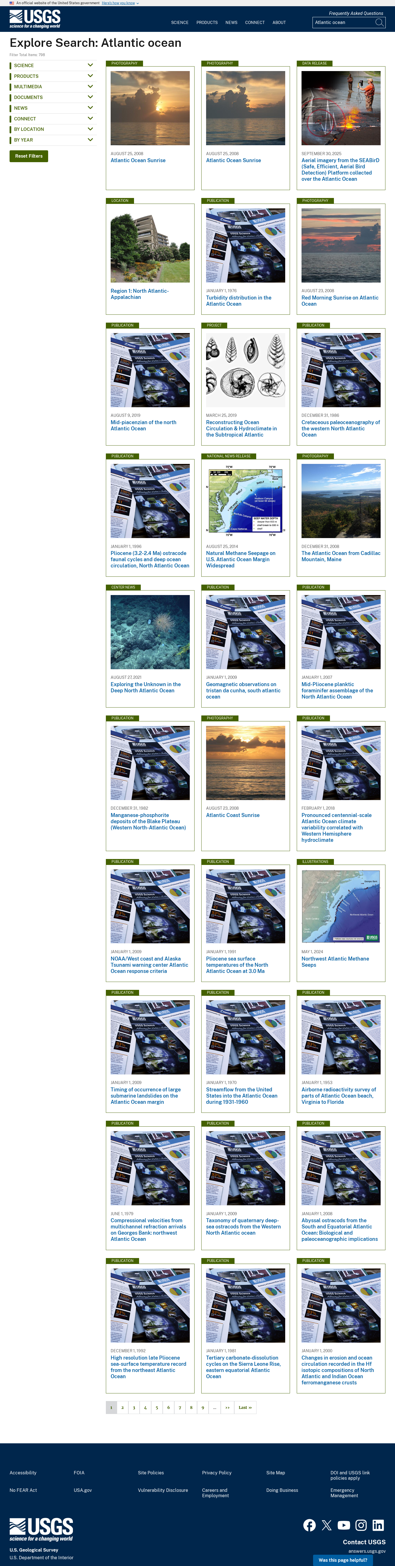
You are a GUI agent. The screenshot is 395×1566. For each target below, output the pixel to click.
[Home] (35, 27)
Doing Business (282, 1490)
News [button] (21, 108)
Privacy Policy (217, 1472)
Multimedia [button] (28, 86)
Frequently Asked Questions (356, 13)
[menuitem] (180, 19)
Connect (255, 22)
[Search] (380, 22)
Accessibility (23, 1472)
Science (180, 22)
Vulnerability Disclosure (163, 1490)
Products (207, 22)
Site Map (275, 1472)
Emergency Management (344, 1493)
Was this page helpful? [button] (343, 1560)
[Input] (349, 22)
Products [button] (26, 76)
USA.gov (83, 1490)
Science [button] (24, 65)
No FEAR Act (23, 1490)
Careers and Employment (215, 1493)
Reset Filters (29, 156)
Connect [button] (25, 119)
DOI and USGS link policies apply (350, 1475)
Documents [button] (28, 97)
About (279, 22)
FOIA (79, 1472)
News (231, 22)
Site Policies (151, 1472)
